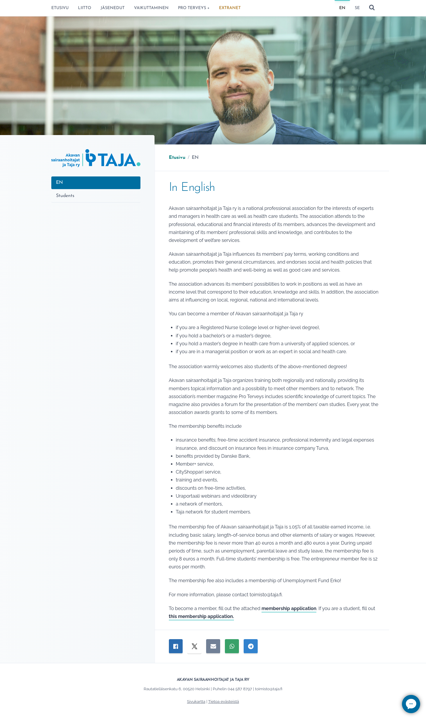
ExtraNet (230, 8)
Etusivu (60, 8)
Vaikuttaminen (151, 8)
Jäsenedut (113, 8)
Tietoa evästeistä (223, 701)
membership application (289, 608)
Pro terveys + (194, 8)
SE (357, 8)
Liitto (84, 8)
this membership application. (201, 616)
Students (65, 195)
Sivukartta (196, 701)
